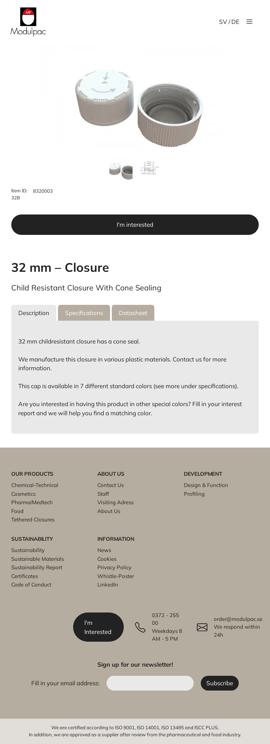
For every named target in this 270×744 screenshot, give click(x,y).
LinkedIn (107, 584)
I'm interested (135, 224)
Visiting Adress (115, 502)
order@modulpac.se (238, 619)
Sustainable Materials (37, 559)
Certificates (24, 576)
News (104, 550)
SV (223, 21)
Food (17, 511)
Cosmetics (23, 493)
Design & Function (206, 485)
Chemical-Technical (34, 485)
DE (235, 21)
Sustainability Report (36, 567)
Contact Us (110, 485)
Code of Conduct (31, 584)
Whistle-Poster (115, 576)
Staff (103, 493)
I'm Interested (97, 627)
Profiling (194, 493)
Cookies (106, 559)
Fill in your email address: (66, 683)
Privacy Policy (114, 567)
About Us (108, 511)
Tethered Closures (32, 519)
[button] (33, 313)
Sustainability (28, 550)
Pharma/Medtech (32, 502)
